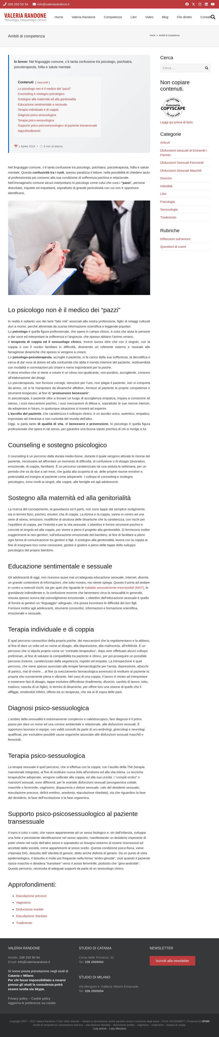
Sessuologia (169, 209)
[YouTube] (212, 4)
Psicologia (167, 202)
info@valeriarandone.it (34, 962)
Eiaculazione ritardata (31, 916)
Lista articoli (99, 1028)
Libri (163, 194)
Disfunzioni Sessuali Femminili (182, 163)
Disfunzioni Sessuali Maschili (180, 170)
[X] (193, 4)
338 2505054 (94, 962)
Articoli (165, 143)
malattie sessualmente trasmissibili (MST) (114, 587)
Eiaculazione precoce (31, 896)
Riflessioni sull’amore (175, 239)
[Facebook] (187, 4)
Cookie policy (40, 998)
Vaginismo (23, 902)
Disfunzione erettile (29, 909)
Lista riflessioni (117, 1028)
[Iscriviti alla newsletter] (172, 961)
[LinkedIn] (206, 4)
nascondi (42, 82)
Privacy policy (18, 998)
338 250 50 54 (29, 957)
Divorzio (166, 178)
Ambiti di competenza (169, 35)
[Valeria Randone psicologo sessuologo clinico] (25, 17)
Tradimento (24, 923)
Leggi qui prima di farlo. (177, 122)
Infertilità (166, 186)
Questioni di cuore (173, 247)
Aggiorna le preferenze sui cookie (32, 1003)
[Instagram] (200, 4)
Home (152, 35)
